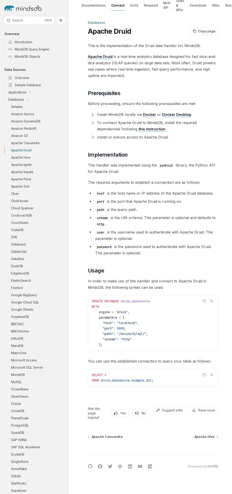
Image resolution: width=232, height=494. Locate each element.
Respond (151, 7)
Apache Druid (100, 56)
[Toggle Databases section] (38, 99)
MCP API (167, 6)
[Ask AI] (212, 301)
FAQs (216, 7)
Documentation (94, 7)
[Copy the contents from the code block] (204, 301)
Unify (134, 7)
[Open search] (29, 20)
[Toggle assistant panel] (61, 20)
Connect (118, 7)
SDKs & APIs (180, 5)
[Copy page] (204, 31)
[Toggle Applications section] (38, 92)
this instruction (151, 129)
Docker (149, 114)
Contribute (198, 7)
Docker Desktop (176, 114)
